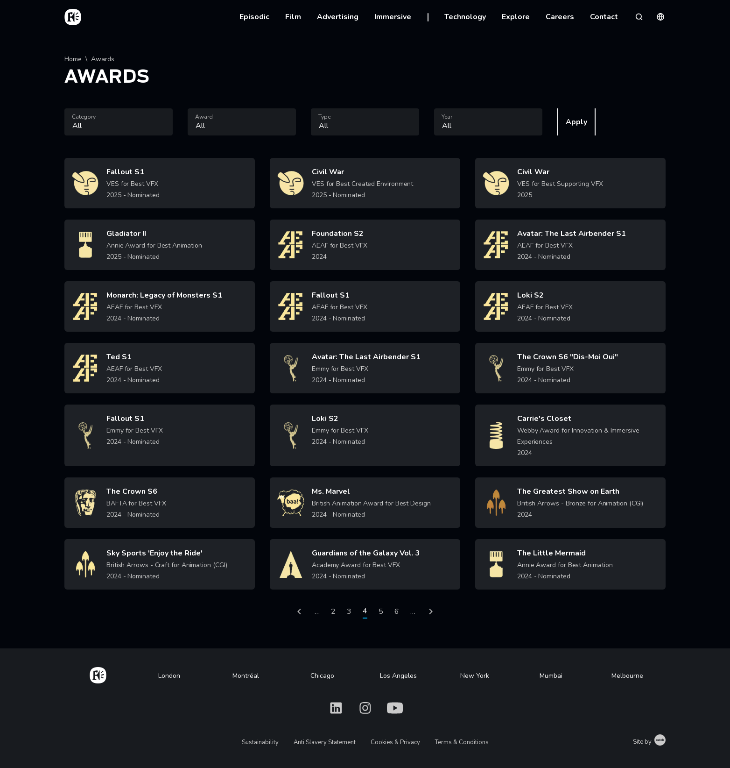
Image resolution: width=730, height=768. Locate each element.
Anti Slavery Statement (325, 742)
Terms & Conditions (462, 742)
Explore (516, 17)
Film (293, 17)
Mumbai (551, 675)
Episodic (254, 17)
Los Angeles (398, 675)
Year (447, 117)
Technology (465, 17)
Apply (576, 122)
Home (73, 59)
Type (324, 117)
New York (474, 675)
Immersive (392, 17)
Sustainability (260, 742)
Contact (604, 17)
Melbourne (627, 675)
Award (204, 117)
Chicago (322, 675)
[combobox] (118, 121)
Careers (560, 17)
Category (84, 117)
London (169, 675)
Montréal (245, 675)
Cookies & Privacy (395, 742)
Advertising (337, 17)
